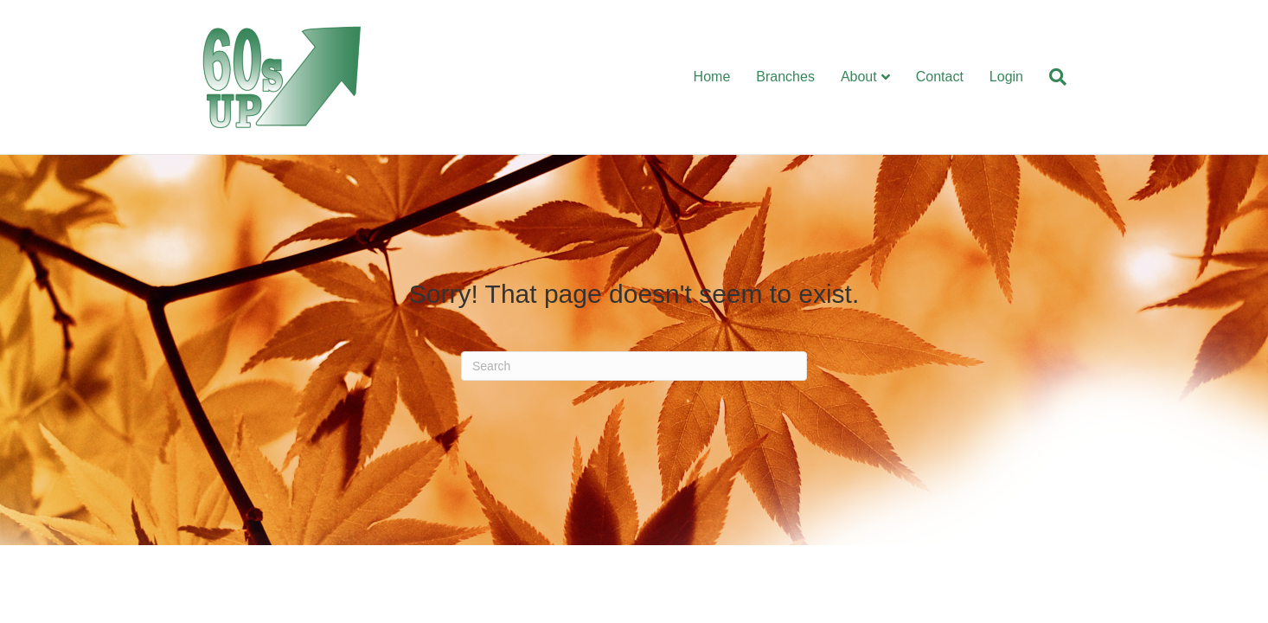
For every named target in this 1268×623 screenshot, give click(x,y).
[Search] (1051, 77)
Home (712, 76)
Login (1006, 76)
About (859, 76)
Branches (785, 76)
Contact (940, 76)
